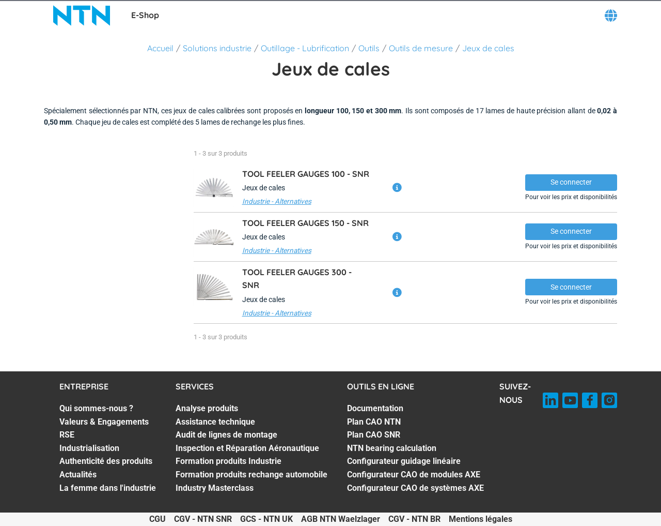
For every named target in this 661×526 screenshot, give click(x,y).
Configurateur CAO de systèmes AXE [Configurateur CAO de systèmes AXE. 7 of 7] (415, 488)
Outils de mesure (421, 48)
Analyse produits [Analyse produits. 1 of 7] (207, 408)
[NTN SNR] (81, 15)
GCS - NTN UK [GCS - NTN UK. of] (266, 519)
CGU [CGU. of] (157, 519)
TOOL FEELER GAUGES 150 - (305, 223)
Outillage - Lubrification (305, 48)
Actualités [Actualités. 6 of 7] (78, 474)
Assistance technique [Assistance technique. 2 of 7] (215, 422)
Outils (369, 48)
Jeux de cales (488, 48)
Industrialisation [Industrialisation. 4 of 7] (89, 448)
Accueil (160, 48)
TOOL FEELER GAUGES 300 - (297, 279)
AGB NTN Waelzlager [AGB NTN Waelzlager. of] (340, 519)
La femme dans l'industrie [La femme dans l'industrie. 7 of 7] (107, 488)
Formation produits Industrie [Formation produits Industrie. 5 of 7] (228, 461)
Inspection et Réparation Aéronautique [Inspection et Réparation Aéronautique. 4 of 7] (247, 448)
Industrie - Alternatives (276, 201)
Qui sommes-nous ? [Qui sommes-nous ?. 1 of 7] (96, 408)
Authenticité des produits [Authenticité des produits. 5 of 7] (105, 461)
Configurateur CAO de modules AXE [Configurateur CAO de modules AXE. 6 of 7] (413, 474)
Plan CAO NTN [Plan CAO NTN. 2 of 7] (374, 422)
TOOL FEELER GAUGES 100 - (305, 174)
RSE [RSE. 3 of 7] (66, 435)
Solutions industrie (217, 48)
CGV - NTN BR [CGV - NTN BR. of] (414, 519)
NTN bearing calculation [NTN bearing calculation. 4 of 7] (391, 448)
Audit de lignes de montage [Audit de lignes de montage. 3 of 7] (226, 435)
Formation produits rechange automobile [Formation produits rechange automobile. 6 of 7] (251, 474)
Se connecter (571, 182)
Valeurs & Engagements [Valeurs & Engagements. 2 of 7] (104, 422)
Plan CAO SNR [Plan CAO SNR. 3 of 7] (373, 435)
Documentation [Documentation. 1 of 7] (375, 408)
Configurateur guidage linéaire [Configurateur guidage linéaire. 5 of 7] (404, 461)
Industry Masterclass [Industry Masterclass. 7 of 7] (215, 488)
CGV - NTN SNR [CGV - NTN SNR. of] (203, 519)
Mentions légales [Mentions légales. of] (480, 519)
